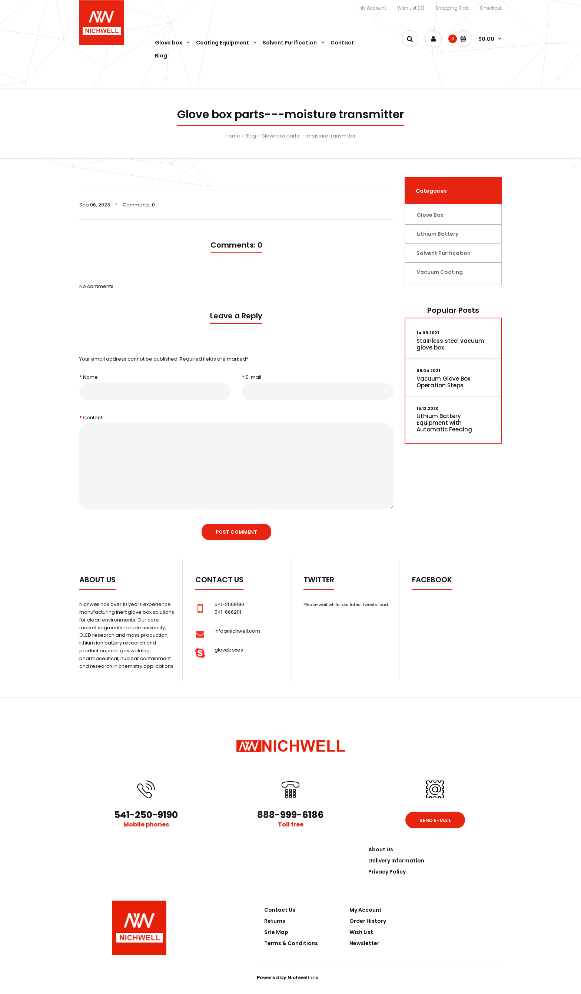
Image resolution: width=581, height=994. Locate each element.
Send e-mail (435, 820)
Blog (250, 135)
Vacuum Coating (439, 272)
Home (232, 135)
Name (90, 377)
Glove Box (430, 215)
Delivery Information (396, 860)
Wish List (361, 932)
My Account (372, 8)
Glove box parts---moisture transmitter (308, 135)
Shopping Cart (452, 8)
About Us (380, 849)
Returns (274, 921)
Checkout (491, 8)
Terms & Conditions (291, 943)
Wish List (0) (410, 8)
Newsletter (364, 943)
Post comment (236, 532)
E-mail (253, 377)
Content (92, 417)
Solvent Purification (443, 253)
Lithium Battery (437, 234)
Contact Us (279, 910)
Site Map (276, 932)
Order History (367, 921)
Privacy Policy (387, 871)
